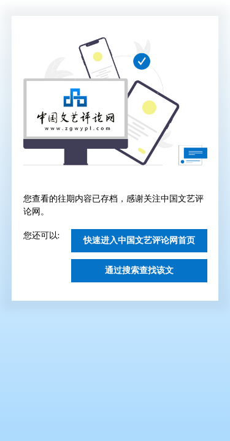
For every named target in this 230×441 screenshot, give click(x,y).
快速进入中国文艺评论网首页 (139, 240)
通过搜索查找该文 (139, 270)
